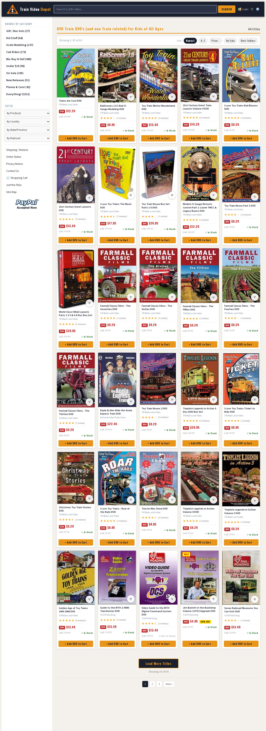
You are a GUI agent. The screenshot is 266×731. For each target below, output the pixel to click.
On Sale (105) (15, 73)
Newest (190, 40)
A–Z (203, 40)
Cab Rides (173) (16, 52)
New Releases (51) (18, 80)
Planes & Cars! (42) (18, 87)
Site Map (11, 192)
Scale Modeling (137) (19, 45)
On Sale (230, 40)
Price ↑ (215, 40)
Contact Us (12, 171)
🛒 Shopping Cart (16, 178)
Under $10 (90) (15, 66)
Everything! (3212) (18, 94)
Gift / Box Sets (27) (18, 31)
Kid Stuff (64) (14, 38)
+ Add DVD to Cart (76, 138)
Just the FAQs (13, 185)
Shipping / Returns (17, 150)
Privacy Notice (14, 164)
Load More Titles (159, 663)
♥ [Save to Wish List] (89, 92)
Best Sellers (248, 40)
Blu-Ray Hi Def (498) (18, 59)
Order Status (13, 157)
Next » (169, 684)
